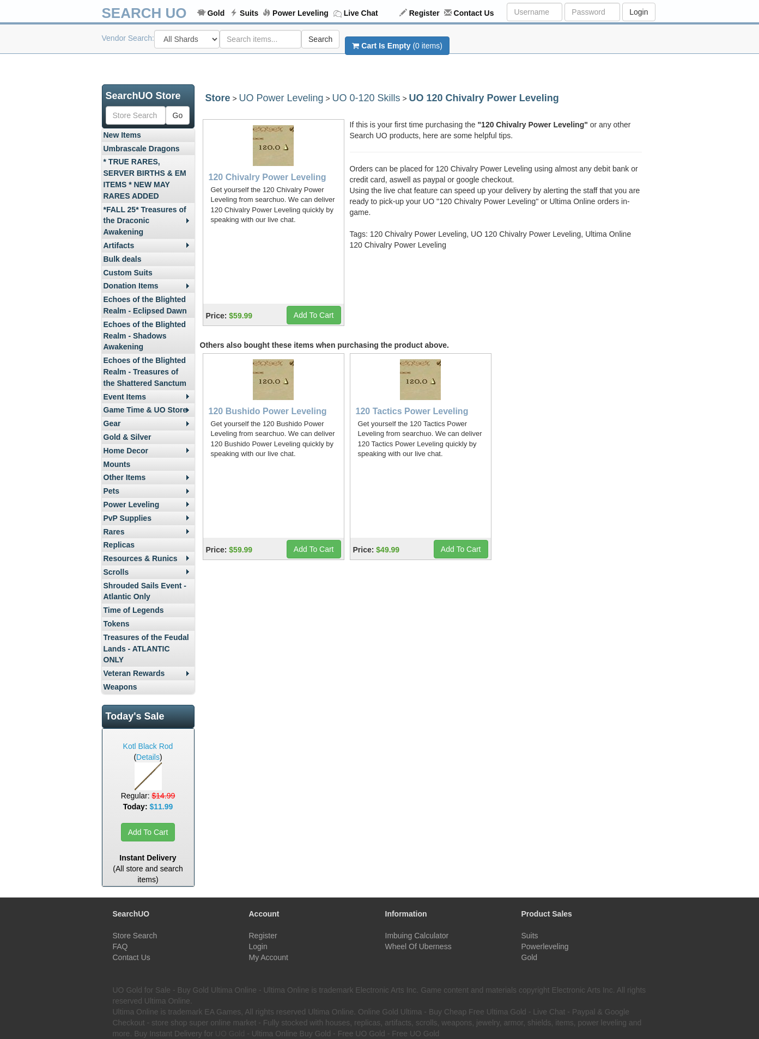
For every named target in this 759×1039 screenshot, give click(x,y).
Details (148, 757)
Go (178, 115)
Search (320, 39)
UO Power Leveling (281, 98)
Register (424, 13)
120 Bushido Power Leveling (268, 411)
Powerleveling (545, 946)
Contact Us (474, 13)
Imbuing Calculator (417, 935)
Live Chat (361, 13)
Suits (249, 13)
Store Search (135, 935)
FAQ (120, 946)
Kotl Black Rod (148, 746)
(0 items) (397, 45)
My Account (268, 957)
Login (638, 12)
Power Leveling (300, 13)
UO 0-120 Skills (366, 98)
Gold (215, 13)
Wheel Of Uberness (418, 946)
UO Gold (230, 1033)
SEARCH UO (144, 13)
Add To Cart (148, 832)
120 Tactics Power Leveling (412, 411)
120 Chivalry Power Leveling (267, 177)
